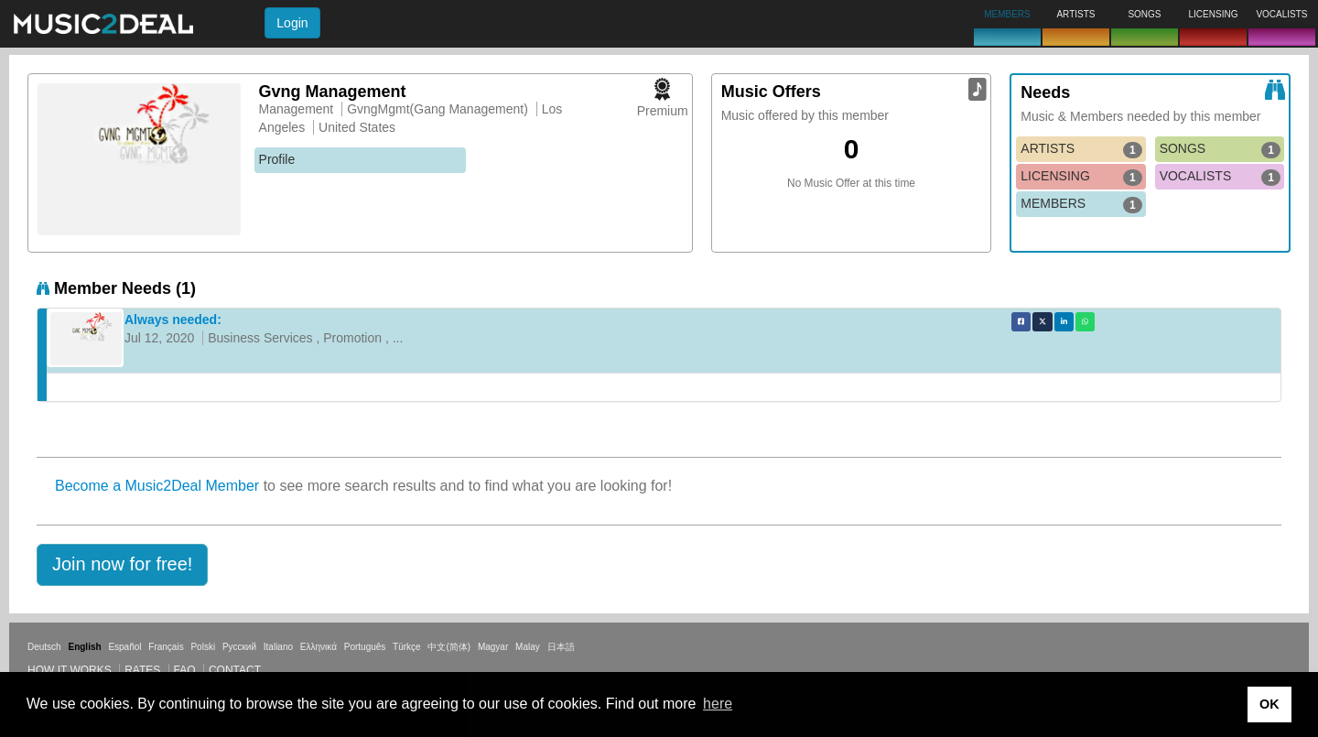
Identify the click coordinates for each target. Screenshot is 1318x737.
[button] (122, 565)
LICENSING (1081, 177)
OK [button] (1269, 704)
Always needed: (172, 319)
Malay (527, 647)
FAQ (185, 670)
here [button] (717, 703)
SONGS (1220, 149)
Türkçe (407, 647)
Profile (277, 159)
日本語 (561, 647)
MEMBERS (1081, 204)
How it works (69, 670)
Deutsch (44, 647)
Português (365, 647)
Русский (239, 647)
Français (165, 647)
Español (124, 647)
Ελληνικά (318, 647)
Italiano (278, 647)
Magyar (493, 647)
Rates (142, 670)
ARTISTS (1081, 149)
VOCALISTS (1220, 177)
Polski (202, 647)
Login (292, 23)
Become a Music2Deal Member (157, 485)
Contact (235, 670)
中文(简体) (448, 647)
